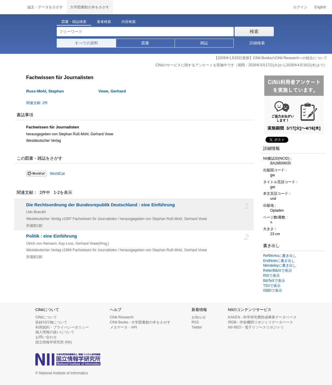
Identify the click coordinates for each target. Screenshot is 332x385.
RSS (195, 322)
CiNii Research (122, 317)
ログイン (300, 7)
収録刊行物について (51, 322)
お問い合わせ (46, 337)
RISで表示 (271, 276)
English (320, 7)
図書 (145, 43)
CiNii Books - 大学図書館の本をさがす (140, 322)
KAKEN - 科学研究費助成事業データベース (262, 317)
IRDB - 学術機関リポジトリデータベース (260, 322)
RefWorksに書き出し (279, 256)
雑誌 (204, 43)
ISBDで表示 (272, 290)
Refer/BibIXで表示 (277, 270)
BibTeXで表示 (274, 281)
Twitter (197, 327)
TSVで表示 (272, 286)
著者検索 (104, 22)
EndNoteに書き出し (279, 261)
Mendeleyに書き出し (279, 265)
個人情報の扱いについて (55, 332)
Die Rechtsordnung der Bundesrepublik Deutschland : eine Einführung (100, 204)
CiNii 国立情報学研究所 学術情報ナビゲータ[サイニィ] (12, 7)
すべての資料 (86, 43)
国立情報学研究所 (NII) (53, 342)
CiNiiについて (46, 317)
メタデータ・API (123, 327)
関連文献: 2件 (37, 103)
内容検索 (128, 22)
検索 (254, 31)
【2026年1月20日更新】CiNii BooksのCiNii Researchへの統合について (270, 58)
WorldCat (57, 174)
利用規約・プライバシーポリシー (62, 327)
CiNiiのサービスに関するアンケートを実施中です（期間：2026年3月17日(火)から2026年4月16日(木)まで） (241, 65)
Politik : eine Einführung (51, 236)
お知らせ (199, 317)
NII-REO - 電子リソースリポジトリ (256, 327)
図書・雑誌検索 (73, 22)
